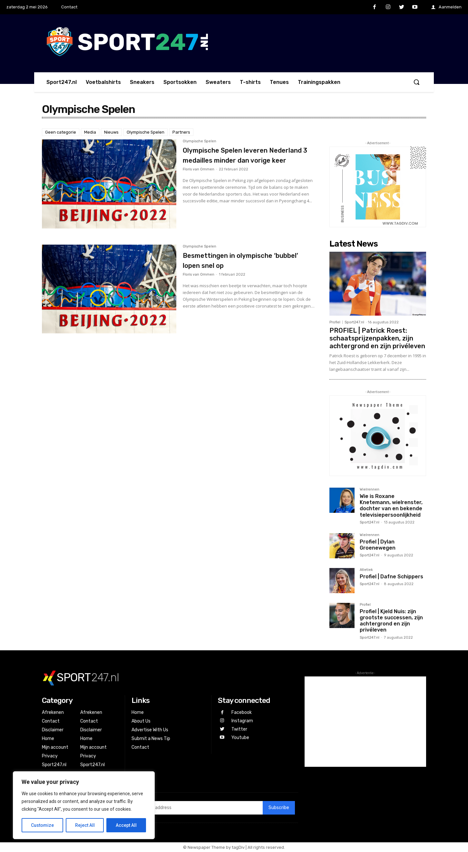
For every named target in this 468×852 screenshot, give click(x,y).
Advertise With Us (150, 730)
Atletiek (366, 570)
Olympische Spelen (145, 132)
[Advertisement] (365, 721)
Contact (51, 721)
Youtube (240, 737)
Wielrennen (369, 490)
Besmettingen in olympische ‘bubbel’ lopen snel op (241, 260)
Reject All (85, 825)
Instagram (242, 720)
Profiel (334, 322)
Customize (42, 825)
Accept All (126, 825)
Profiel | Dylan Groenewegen (377, 545)
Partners (181, 132)
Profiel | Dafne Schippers (391, 576)
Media (90, 132)
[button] (416, 82)
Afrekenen (53, 712)
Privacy (50, 756)
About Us (141, 721)
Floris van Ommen (198, 180)
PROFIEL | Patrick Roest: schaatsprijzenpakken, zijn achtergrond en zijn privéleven (377, 338)
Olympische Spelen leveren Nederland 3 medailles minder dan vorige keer (243, 160)
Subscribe (278, 807)
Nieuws (111, 132)
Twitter (239, 728)
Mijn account (55, 747)
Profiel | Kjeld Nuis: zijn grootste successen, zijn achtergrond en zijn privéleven (391, 620)
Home (48, 738)
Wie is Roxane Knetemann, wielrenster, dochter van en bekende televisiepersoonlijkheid (391, 505)
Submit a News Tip (151, 738)
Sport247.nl (354, 322)
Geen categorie (60, 132)
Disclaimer (52, 730)
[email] (195, 808)
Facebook (241, 712)
